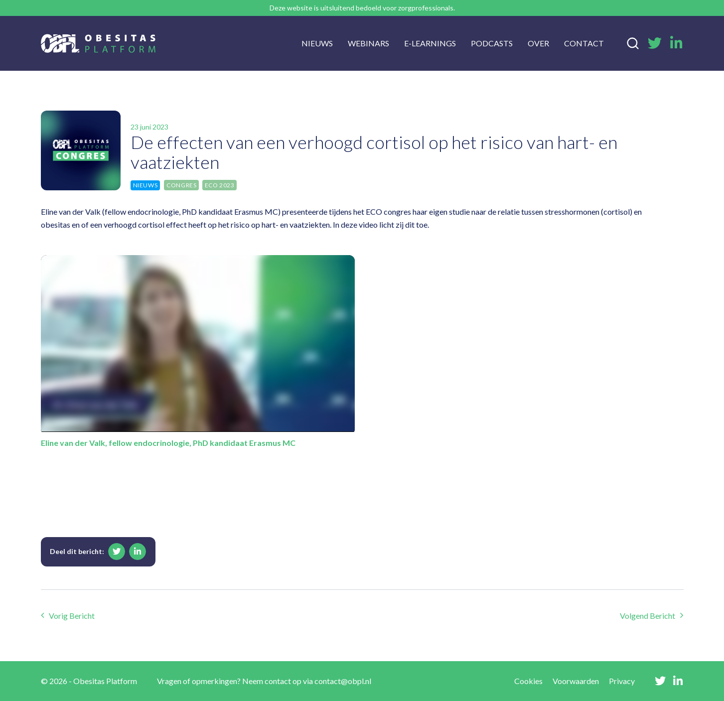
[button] (116, 551)
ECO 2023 (220, 185)
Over (538, 43)
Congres (181, 185)
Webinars (368, 43)
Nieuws (317, 43)
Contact (584, 43)
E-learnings (430, 43)
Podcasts (492, 43)
